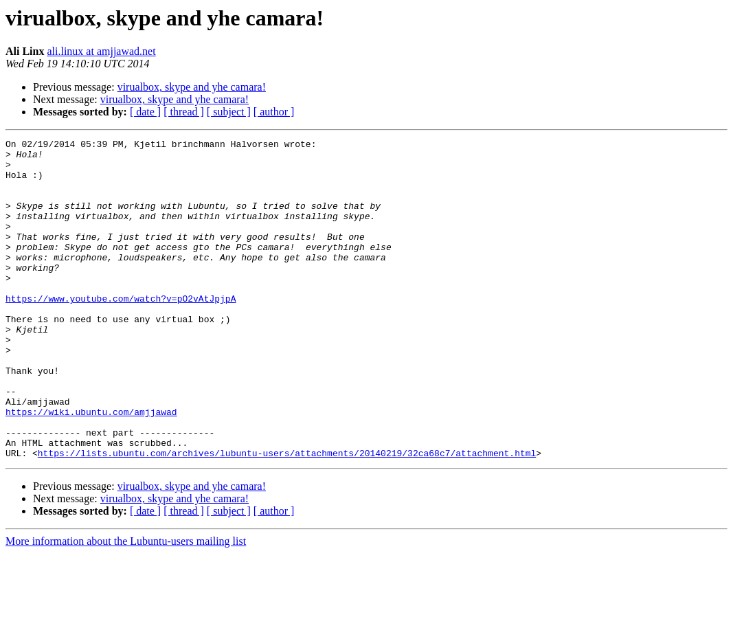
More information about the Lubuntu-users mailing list (125, 605)
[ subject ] (229, 111)
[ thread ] (183, 111)
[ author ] (274, 111)
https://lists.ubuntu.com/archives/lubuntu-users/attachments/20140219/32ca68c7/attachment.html (287, 517)
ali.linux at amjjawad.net (101, 51)
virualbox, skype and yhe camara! (191, 87)
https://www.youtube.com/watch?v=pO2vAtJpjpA (120, 331)
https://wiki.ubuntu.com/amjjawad (91, 467)
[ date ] (145, 111)
